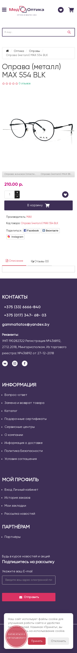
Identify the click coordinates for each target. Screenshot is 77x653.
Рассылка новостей (20, 514)
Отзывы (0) (40, 261)
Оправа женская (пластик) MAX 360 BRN (22, 174)
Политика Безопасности (24, 451)
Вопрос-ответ (16, 395)
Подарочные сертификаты (26, 419)
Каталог (11, 411)
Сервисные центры (20, 427)
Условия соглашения (21, 459)
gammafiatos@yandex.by (25, 324)
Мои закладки (15, 506)
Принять (36, 641)
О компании (14, 435)
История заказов (17, 497)
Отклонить (58, 641)
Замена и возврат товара (24, 403)
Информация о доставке (24, 443)
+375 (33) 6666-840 (22, 307)
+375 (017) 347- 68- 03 (25, 315)
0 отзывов (24, 83)
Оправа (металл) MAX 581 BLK (58, 174)
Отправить (29, 597)
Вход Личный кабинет (21, 489)
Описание (14, 260)
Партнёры (13, 537)
